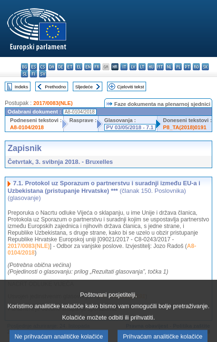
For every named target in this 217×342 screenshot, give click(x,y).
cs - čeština (42, 66)
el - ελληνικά (78, 66)
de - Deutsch (60, 66)
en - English (87, 66)
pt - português (187, 66)
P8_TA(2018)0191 (185, 127)
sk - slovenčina (205, 66)
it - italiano (124, 66)
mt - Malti (160, 66)
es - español (33, 66)
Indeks (21, 86)
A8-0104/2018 (27, 127)
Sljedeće (84, 86)
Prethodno (55, 86)
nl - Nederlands (169, 66)
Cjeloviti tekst (130, 86)
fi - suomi (33, 73)
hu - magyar (151, 66)
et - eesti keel (69, 66)
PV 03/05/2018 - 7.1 (130, 127)
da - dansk (51, 66)
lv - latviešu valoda (133, 66)
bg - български (24, 66)
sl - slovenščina (24, 73)
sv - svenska (42, 73)
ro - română (196, 66)
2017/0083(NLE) (53, 103)
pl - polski (178, 66)
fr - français (96, 66)
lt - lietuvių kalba (142, 66)
